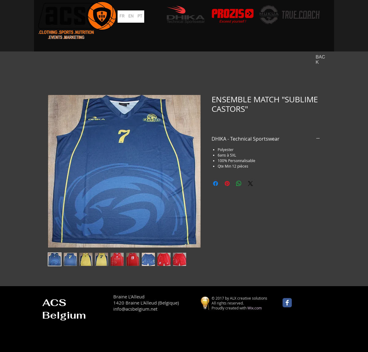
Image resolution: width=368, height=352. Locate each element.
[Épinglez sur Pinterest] (227, 183)
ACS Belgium (64, 308)
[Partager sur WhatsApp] (238, 183)
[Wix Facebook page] (287, 302)
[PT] (139, 16)
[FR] (122, 16)
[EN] (130, 16)
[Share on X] (250, 183)
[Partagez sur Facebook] (215, 183)
